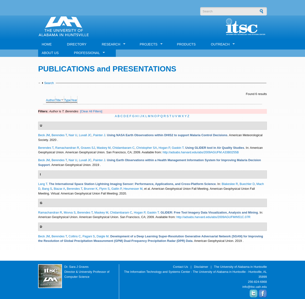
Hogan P (164, 148)
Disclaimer (201, 267)
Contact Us (180, 267)
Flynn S (104, 188)
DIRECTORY (76, 44)
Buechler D (247, 184)
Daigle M (103, 236)
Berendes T (59, 135)
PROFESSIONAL (87, 53)
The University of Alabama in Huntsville (240, 267)
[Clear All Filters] (91, 111)
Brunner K (91, 188)
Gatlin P (116, 188)
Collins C (75, 236)
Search (49, 83)
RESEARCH (111, 44)
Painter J (99, 135)
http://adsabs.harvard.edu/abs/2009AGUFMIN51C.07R (213, 217)
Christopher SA (146, 148)
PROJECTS (149, 44)
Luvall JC (85, 135)
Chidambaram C (123, 148)
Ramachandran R (67, 148)
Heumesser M (132, 188)
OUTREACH (221, 44)
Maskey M (104, 148)
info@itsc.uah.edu (254, 287)
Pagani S (88, 236)
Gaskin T (178, 148)
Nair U (73, 135)
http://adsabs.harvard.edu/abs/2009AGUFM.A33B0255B (201, 152)
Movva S (70, 212)
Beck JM (44, 135)
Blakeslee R (230, 184)
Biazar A (59, 188)
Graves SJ (88, 148)
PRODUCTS (186, 44)
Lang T (42, 184)
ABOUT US (50, 53)
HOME (47, 44)
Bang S (47, 188)
